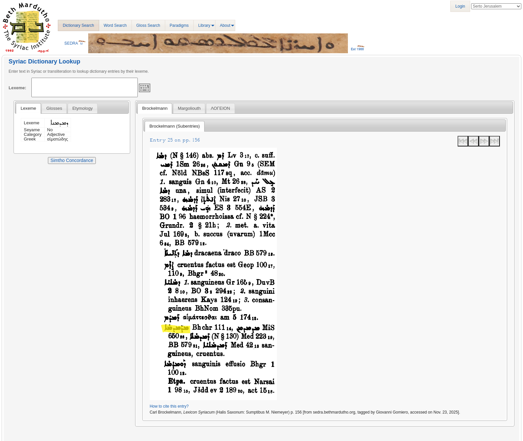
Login (460, 6)
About (225, 25)
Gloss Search (148, 25)
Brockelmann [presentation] (155, 108)
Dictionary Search (78, 25)
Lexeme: (17, 87)
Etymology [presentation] (82, 108)
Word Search (115, 25)
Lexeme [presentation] (28, 108)
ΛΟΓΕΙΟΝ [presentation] (220, 108)
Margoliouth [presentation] (189, 108)
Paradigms (179, 25)
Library (204, 25)
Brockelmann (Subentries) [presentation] (174, 126)
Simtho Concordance (72, 160)
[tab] (28, 108)
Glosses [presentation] (54, 108)
